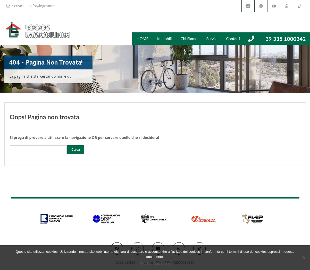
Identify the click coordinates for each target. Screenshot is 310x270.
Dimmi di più (163, 263)
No (149, 263)
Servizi (211, 38)
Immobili (164, 38)
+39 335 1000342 (284, 38)
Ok (142, 263)
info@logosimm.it (44, 5)
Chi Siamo (188, 38)
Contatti (233, 38)
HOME (142, 38)
